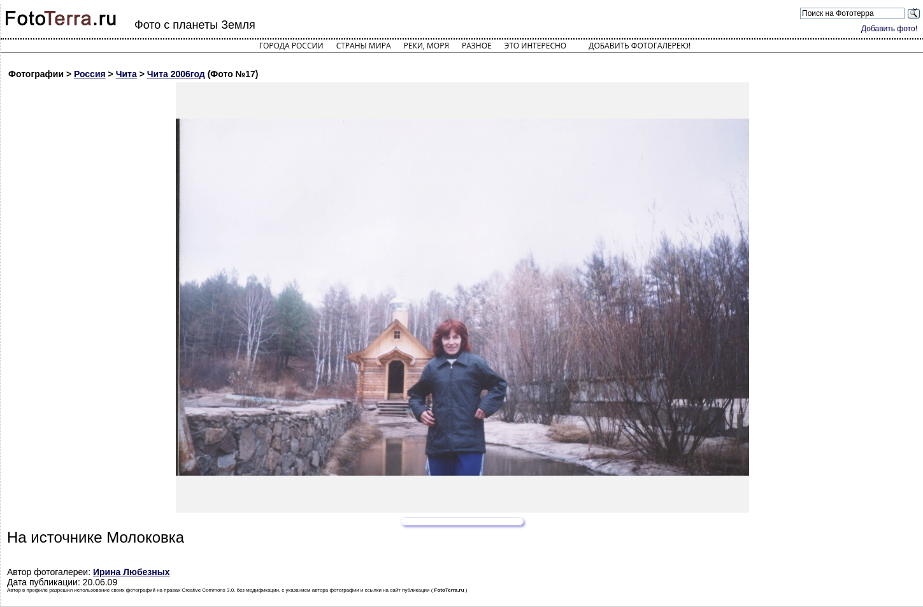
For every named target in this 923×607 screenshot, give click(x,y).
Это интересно (535, 45)
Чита (126, 74)
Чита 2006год (176, 74)
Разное (477, 45)
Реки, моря (426, 45)
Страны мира (363, 45)
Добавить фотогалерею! (639, 45)
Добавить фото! (889, 28)
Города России (291, 45)
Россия (90, 74)
